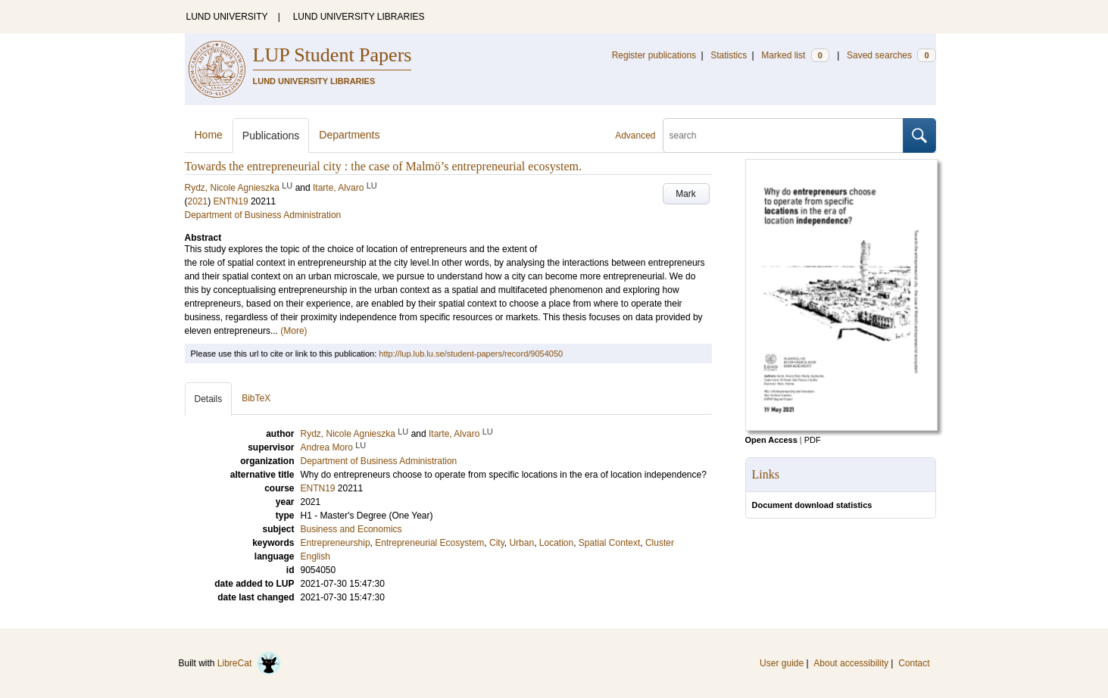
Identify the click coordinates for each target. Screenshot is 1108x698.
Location (556, 543)
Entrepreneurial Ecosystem (429, 543)
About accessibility (850, 663)
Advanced (635, 135)
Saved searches (891, 55)
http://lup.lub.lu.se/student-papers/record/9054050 (471, 353)
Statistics (728, 55)
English (315, 556)
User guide (782, 663)
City (496, 543)
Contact (913, 663)
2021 (198, 201)
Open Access (771, 439)
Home (209, 135)
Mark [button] (686, 194)
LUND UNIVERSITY (227, 16)
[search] (783, 135)
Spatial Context (609, 543)
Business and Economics (351, 529)
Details (209, 399)
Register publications (654, 55)
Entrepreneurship (335, 543)
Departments (349, 135)
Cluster (659, 543)
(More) (293, 331)
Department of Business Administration (263, 215)
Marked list (795, 55)
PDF (812, 439)
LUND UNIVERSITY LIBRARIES (359, 16)
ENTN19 (231, 201)
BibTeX (256, 398)
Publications (271, 135)
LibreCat (249, 663)
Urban (521, 543)
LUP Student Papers (332, 55)
